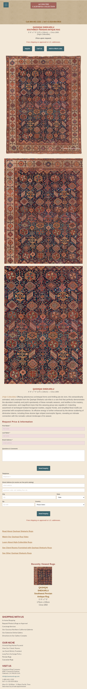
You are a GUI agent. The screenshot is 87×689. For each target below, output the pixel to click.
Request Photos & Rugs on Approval (15, 623)
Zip (3, 501)
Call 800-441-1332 (33, 22)
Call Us (39, 48)
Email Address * (7, 440)
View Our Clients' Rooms (11, 648)
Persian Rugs (6, 657)
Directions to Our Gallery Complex (14, 636)
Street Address (18, 482)
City (3, 494)
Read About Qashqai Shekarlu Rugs (17, 531)
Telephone (5, 473)
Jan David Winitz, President (12, 651)
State (58, 494)
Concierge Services (9, 626)
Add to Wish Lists (55, 48)
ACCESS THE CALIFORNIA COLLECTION (43, 6)
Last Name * (6, 433)
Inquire (27, 48)
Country (37, 501)
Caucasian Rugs (7, 660)
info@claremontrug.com (10, 676)
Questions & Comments (10, 448)
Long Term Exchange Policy (11, 654)
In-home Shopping (8, 620)
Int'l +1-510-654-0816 (52, 22)
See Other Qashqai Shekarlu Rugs (17, 553)
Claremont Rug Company (43, 15)
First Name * (6, 426)
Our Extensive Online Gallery (12, 633)
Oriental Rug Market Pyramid (12, 645)
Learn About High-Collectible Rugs (17, 542)
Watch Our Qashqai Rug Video (15, 537)
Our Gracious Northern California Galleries (17, 629)
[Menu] (6, 4)
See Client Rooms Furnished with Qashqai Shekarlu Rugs (27, 548)
